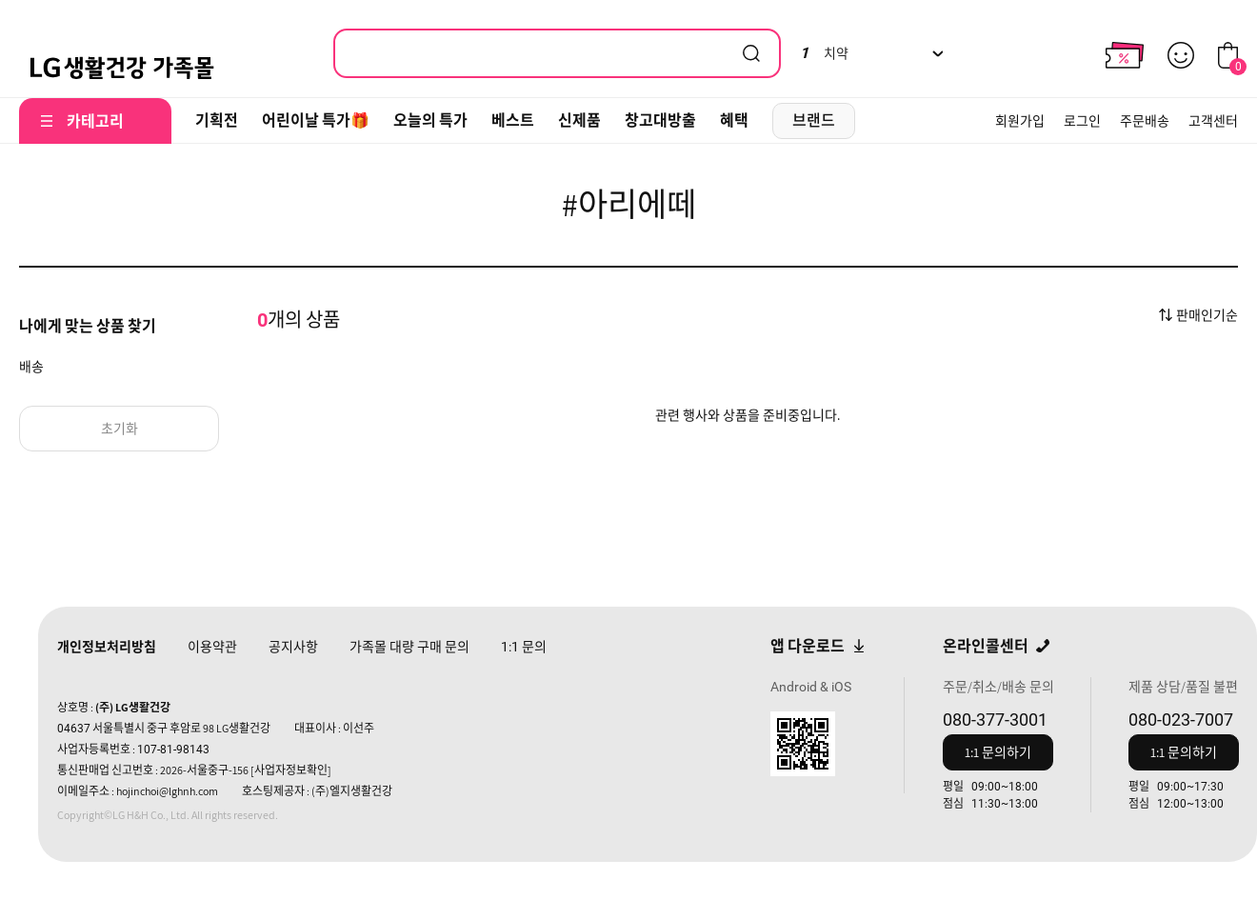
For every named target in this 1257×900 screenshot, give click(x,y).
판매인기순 (1207, 315)
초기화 (119, 428)
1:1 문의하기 (998, 752)
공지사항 (293, 646)
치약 (824, 53)
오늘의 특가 (430, 120)
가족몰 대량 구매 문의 (409, 646)
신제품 (579, 120)
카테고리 (95, 121)
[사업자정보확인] (290, 770)
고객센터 (1213, 121)
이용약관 (212, 646)
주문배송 (1144, 121)
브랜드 (813, 120)
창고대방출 (660, 120)
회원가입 (1020, 121)
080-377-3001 (995, 720)
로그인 (1082, 121)
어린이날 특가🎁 (315, 120)
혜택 (734, 120)
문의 (524, 646)
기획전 (216, 120)
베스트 (512, 120)
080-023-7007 (1180, 720)
